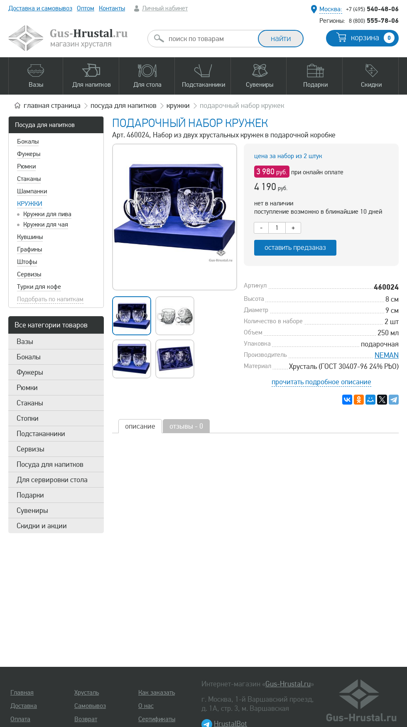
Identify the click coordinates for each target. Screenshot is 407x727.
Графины (29, 249)
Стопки (28, 418)
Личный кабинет (165, 8)
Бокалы (28, 141)
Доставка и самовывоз (40, 8)
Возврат (85, 719)
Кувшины (30, 237)
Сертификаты (156, 719)
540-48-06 (372, 9)
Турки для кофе (39, 287)
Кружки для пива (47, 214)
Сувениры (32, 510)
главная (52, 105)
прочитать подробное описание (321, 381)
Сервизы (29, 274)
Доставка (23, 706)
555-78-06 (374, 20)
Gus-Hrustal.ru (288, 683)
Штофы (27, 262)
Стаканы (29, 179)
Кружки (29, 204)
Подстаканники (41, 433)
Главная (22, 692)
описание (140, 426)
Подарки (30, 495)
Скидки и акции (42, 525)
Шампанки (32, 191)
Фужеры (28, 154)
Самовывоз (90, 706)
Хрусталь (86, 692)
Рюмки (26, 166)
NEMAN (387, 355)
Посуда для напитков (45, 125)
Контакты (112, 8)
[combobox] (210, 38)
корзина (373, 37)
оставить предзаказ (295, 247)
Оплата (20, 719)
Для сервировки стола (52, 479)
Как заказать (156, 692)
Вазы (25, 341)
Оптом (85, 8)
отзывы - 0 (186, 426)
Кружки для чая (45, 224)
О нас (146, 706)
